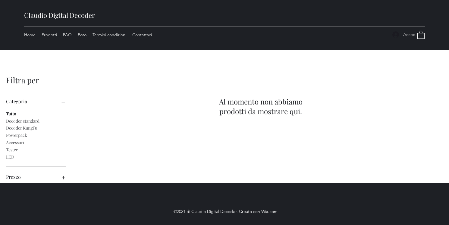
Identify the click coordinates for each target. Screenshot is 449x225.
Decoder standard (22, 120)
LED (10, 156)
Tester (12, 149)
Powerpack (16, 135)
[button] (421, 34)
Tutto (11, 113)
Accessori (15, 142)
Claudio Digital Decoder (59, 15)
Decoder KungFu (21, 127)
